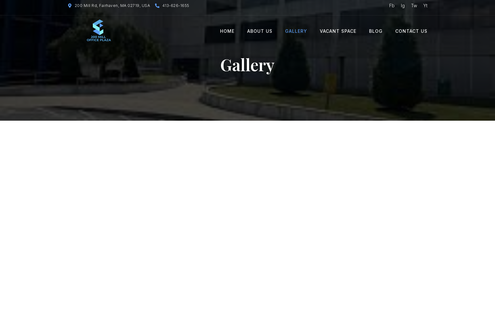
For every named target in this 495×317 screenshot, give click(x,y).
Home (227, 31)
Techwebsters (199, 308)
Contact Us (411, 31)
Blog (376, 31)
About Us (259, 31)
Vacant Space (338, 31)
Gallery (296, 31)
